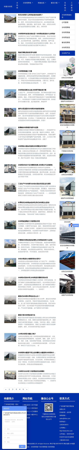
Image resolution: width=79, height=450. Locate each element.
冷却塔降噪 (66, 27)
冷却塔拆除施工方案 (25, 71)
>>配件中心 (34, 414)
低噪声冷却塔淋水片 (67, 101)
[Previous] (6, 389)
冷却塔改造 (66, 37)
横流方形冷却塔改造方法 (26, 315)
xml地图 (72, 443)
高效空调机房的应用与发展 (27, 52)
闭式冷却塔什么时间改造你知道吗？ (30, 15)
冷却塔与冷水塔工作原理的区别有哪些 (31, 371)
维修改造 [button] (41, 3)
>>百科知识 (34, 408)
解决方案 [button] (54, 3)
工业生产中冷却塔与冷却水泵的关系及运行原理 (34, 184)
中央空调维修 (42, 447)
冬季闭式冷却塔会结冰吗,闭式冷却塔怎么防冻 (33, 202)
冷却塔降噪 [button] (27, 3)
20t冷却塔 (67, 222)
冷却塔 (17, 5)
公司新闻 (65, 22)
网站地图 (66, 443)
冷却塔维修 (66, 32)
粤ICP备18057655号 (56, 443)
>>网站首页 (26, 405)
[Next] (26, 389)
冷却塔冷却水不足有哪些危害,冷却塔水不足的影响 (35, 165)
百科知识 (65, 6)
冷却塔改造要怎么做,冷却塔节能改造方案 (32, 90)
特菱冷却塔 (8, 6)
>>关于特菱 (34, 405)
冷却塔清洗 (66, 47)
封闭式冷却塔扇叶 (67, 271)
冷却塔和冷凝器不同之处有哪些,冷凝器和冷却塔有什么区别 (38, 352)
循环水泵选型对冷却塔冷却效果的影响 (31, 109)
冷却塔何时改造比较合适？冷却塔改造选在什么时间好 (36, 33)
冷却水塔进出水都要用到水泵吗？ (29, 259)
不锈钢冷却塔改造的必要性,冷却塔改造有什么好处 (35, 240)
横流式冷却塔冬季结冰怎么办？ (29, 296)
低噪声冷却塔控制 (67, 295)
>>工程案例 (34, 411)
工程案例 (72, 6)
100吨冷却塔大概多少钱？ (27, 334)
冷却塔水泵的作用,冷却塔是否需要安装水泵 (33, 277)
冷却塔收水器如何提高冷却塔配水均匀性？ (32, 146)
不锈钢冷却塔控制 (67, 151)
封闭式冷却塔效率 (67, 78)
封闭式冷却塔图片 (67, 174)
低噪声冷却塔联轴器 (67, 198)
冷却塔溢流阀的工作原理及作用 (29, 221)
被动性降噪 (66, 42)
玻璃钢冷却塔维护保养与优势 (28, 127)
